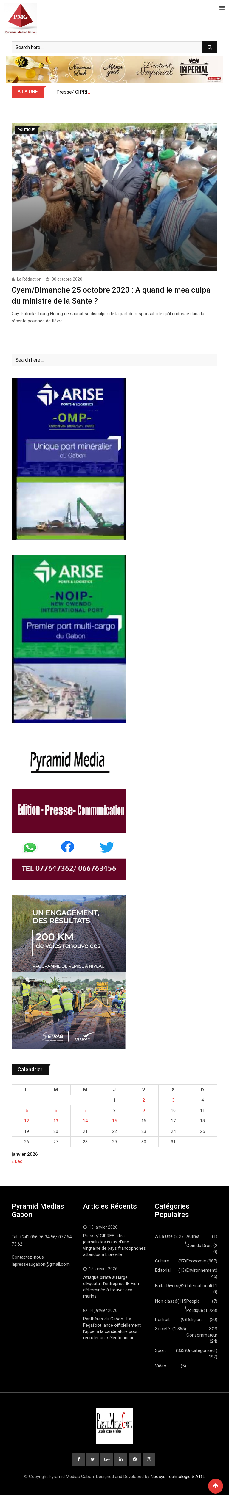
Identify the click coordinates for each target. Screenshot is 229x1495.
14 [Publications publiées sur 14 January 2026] (85, 1121)
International (198, 1285)
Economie (196, 1261)
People (193, 1301)
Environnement (201, 1270)
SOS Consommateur (201, 1332)
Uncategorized (200, 1350)
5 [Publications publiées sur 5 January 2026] (26, 1110)
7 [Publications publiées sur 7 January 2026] (85, 1110)
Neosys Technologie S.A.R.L (178, 1476)
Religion (194, 1319)
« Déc (17, 1161)
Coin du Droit (199, 1245)
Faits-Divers (166, 1285)
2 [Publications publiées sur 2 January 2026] (144, 1100)
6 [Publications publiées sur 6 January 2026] (56, 1110)
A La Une (164, 1236)
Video (160, 1366)
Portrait (162, 1319)
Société (162, 1328)
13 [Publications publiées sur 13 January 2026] (55, 1121)
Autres (192, 1236)
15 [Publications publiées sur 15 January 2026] (114, 1121)
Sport (160, 1350)
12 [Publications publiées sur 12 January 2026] (26, 1121)
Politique (194, 1310)
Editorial (163, 1270)
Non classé (166, 1301)
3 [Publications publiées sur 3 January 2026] (173, 1100)
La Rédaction (29, 279)
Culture (162, 1261)
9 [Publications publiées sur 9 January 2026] (144, 1110)
